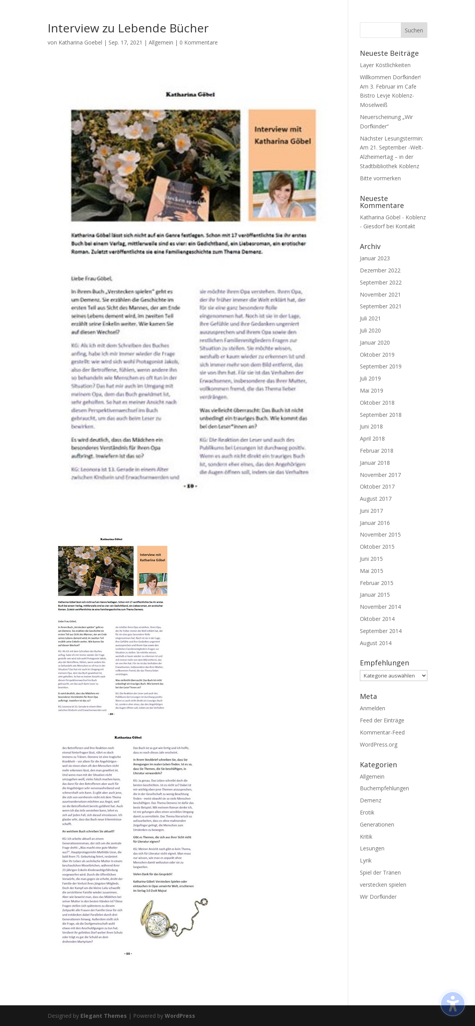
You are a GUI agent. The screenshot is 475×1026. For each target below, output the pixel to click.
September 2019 (381, 366)
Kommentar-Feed (382, 732)
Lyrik (366, 860)
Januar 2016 (375, 522)
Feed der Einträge (382, 720)
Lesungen (372, 848)
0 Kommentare (199, 42)
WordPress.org (378, 744)
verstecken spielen (383, 884)
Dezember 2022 (380, 270)
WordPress (180, 1015)
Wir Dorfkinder (378, 896)
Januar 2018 (375, 462)
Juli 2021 (370, 318)
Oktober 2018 (377, 402)
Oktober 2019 (377, 354)
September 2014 (381, 631)
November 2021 (380, 294)
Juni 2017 (371, 510)
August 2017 (375, 498)
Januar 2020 (375, 342)
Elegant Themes (103, 1015)
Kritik (366, 836)
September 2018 (381, 414)
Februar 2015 (376, 583)
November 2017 (380, 474)
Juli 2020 (370, 330)
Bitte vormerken (380, 178)
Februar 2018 (376, 450)
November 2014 (380, 606)
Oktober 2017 (377, 486)
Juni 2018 (371, 426)
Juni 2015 (371, 558)
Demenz (370, 800)
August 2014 (375, 643)
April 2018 (372, 438)
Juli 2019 (370, 378)
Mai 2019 (371, 390)
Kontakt (405, 226)
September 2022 (381, 282)
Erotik (367, 812)
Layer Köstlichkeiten (385, 65)
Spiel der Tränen (380, 872)
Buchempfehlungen (384, 788)
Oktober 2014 (377, 618)
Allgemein (161, 42)
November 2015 (380, 534)
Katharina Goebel (80, 42)
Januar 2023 (375, 258)
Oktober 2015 (377, 546)
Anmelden (372, 708)
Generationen (377, 824)
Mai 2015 (371, 570)
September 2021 (381, 306)
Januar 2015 (375, 594)
